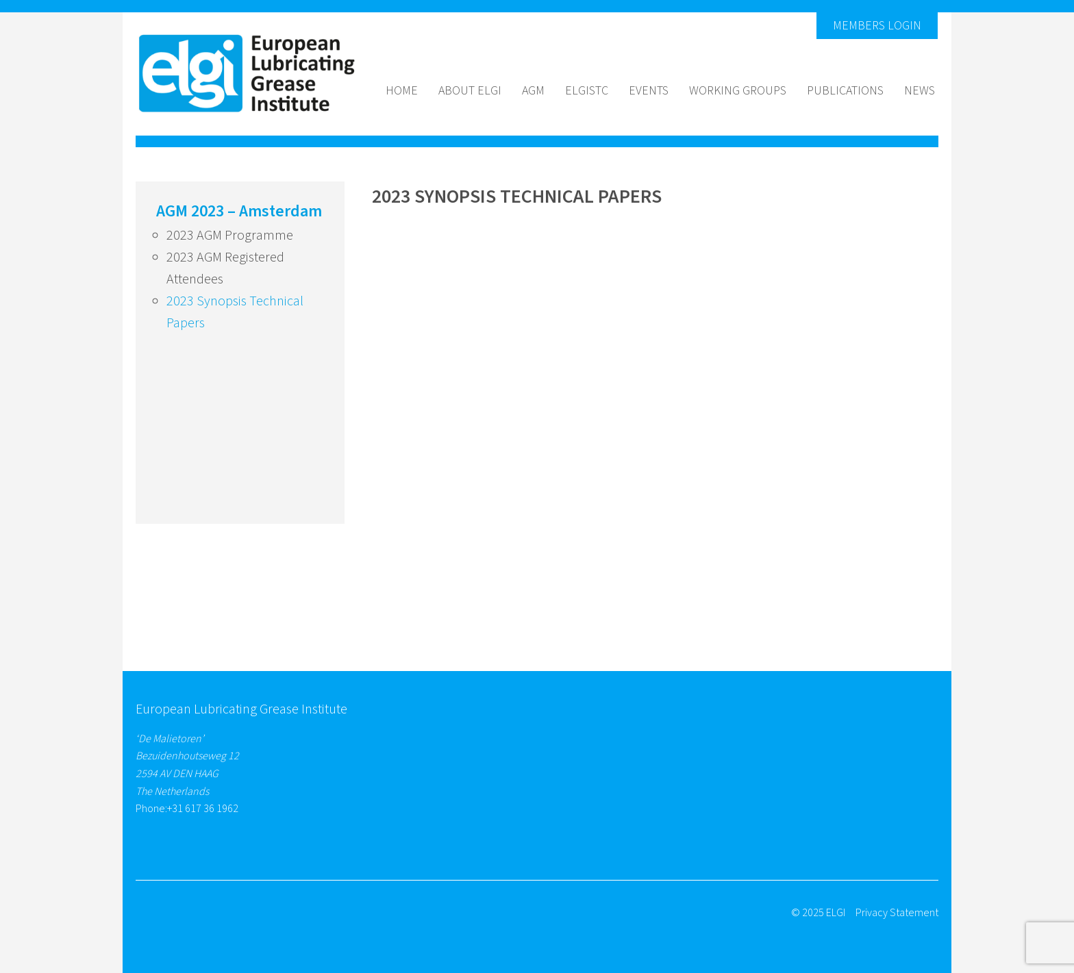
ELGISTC (586, 90)
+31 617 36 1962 (202, 808)
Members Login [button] (877, 25)
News (919, 90)
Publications (845, 90)
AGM (533, 90)
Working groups (737, 90)
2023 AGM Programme (229, 235)
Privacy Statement (897, 912)
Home (402, 90)
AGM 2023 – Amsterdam (239, 211)
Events (649, 90)
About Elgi (469, 90)
